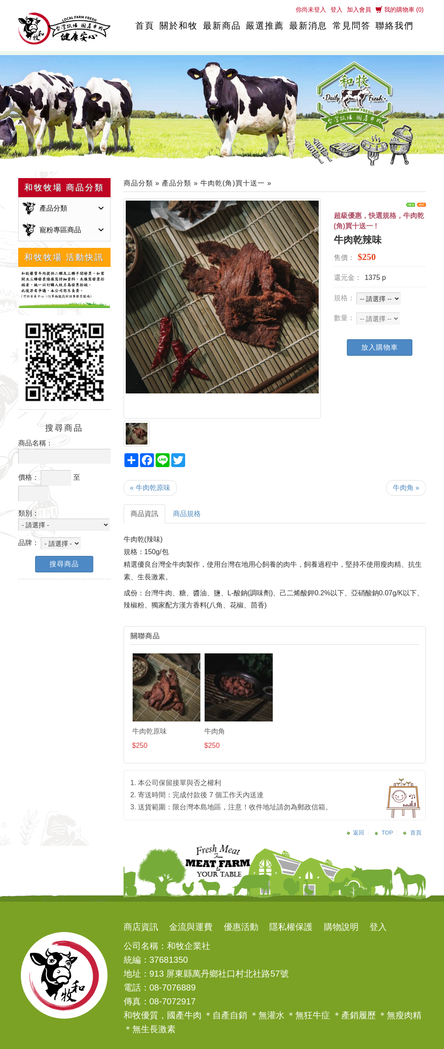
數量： (344, 318)
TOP (387, 832)
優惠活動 (241, 927)
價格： (28, 477)
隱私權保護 (291, 927)
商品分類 (138, 183)
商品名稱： (35, 443)
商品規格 (187, 513)
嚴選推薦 (265, 25)
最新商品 (222, 25)
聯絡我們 (394, 25)
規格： (344, 298)
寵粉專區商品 (60, 230)
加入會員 (359, 9)
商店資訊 (141, 927)
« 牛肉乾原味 (150, 487)
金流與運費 (190, 927)
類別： (28, 513)
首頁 (144, 25)
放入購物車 (379, 347)
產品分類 (53, 208)
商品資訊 (144, 513)
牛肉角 (214, 731)
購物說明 (341, 927)
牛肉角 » (406, 487)
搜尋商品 (64, 564)
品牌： (28, 542)
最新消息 (308, 25)
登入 (336, 9)
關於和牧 (179, 25)
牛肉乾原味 (149, 731)
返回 (358, 832)
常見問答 (352, 25)
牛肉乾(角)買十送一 (232, 183)
